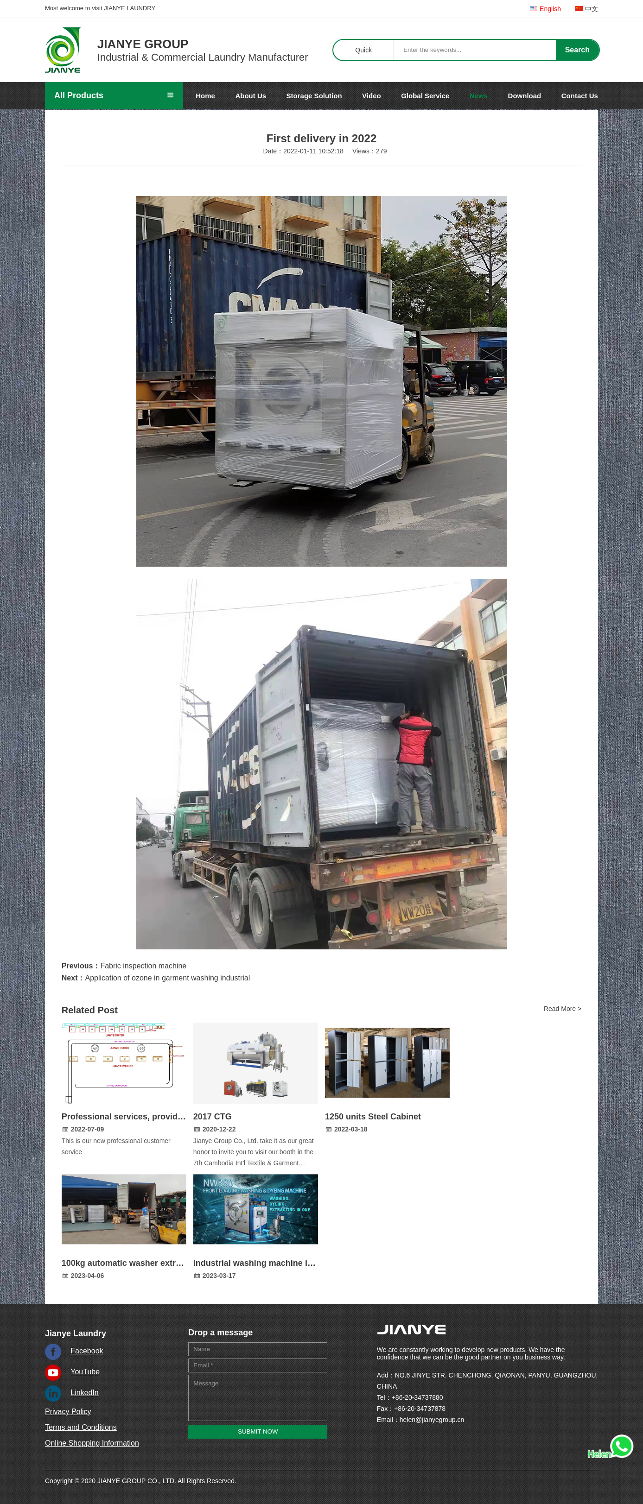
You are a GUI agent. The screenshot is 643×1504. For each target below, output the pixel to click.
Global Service (425, 96)
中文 (586, 9)
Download (524, 96)
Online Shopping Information (92, 1443)
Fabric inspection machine (143, 966)
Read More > (562, 1008)
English (545, 9)
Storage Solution (314, 96)
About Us (250, 96)
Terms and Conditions (81, 1427)
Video (371, 96)
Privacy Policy (68, 1412)
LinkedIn (84, 1393)
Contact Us (579, 96)
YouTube (85, 1372)
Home (205, 96)
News (479, 96)
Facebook (86, 1351)
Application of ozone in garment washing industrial (167, 978)
